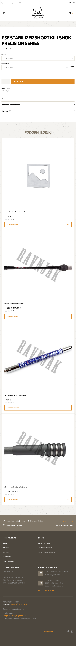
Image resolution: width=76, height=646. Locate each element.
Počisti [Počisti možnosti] (72, 67)
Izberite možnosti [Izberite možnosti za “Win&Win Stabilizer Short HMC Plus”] (13, 408)
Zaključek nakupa (8, 561)
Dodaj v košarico (19, 81)
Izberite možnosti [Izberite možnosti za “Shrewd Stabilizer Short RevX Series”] (13, 499)
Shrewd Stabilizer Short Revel (14, 303)
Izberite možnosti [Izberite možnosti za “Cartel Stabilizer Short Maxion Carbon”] (13, 224)
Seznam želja (7, 557)
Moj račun (6, 552)
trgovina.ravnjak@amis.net (15, 615)
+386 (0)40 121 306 (19, 604)
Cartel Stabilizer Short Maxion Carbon (16, 212)
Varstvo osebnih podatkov (47, 552)
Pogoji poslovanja (44, 543)
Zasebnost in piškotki (45, 548)
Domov (5, 543)
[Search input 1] (34, 2)
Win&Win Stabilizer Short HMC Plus (15, 395)
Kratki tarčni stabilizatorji (15, 91)
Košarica (6, 548)
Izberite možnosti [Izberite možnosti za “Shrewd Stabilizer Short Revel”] (13, 316)
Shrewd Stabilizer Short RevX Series (15, 487)
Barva (3, 54)
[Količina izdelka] (5, 81)
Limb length (5, 63)
